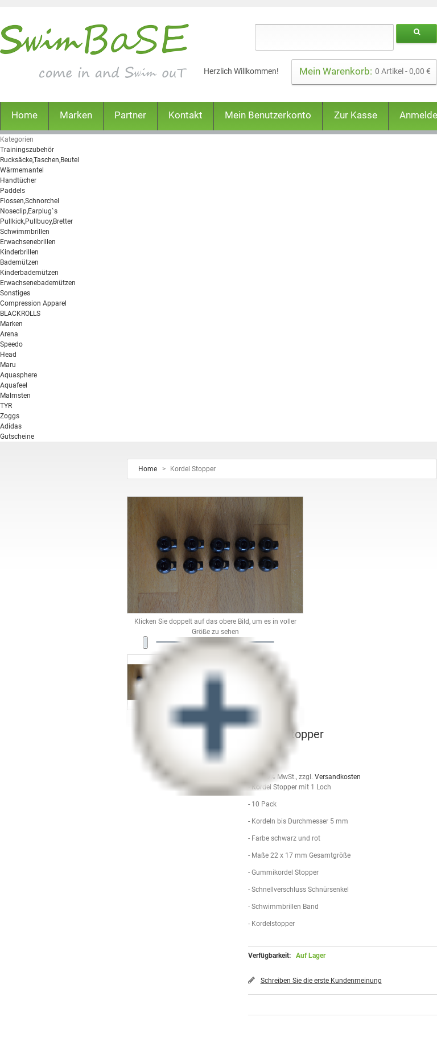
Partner (130, 115)
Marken (76, 115)
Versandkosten (338, 777)
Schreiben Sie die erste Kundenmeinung (321, 981)
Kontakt (185, 115)
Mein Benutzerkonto (268, 115)
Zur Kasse (355, 115)
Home (24, 115)
